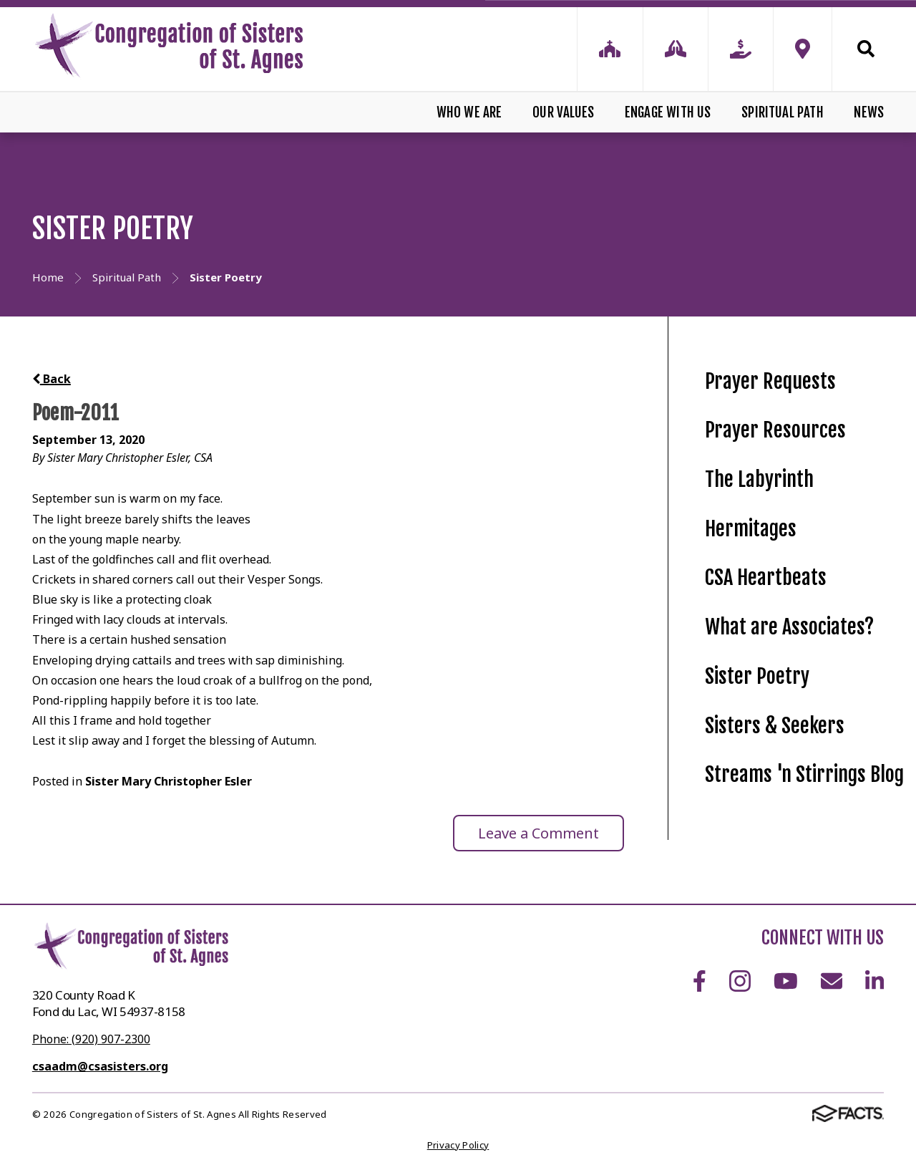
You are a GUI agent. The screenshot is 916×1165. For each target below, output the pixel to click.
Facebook (699, 981)
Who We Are (469, 112)
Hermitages (750, 528)
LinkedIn (874, 981)
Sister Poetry (757, 676)
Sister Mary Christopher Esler (168, 781)
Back (51, 379)
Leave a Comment (538, 833)
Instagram (740, 981)
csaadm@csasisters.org (100, 1066)
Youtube (786, 981)
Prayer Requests (770, 381)
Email (831, 981)
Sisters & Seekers (774, 725)
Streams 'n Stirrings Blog (804, 774)
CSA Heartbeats (766, 577)
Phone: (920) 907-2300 (91, 1039)
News (869, 112)
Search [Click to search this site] (866, 48)
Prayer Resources (775, 430)
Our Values (563, 112)
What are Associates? (789, 626)
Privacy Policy (458, 1145)
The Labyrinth (759, 479)
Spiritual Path (782, 112)
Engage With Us (668, 112)
